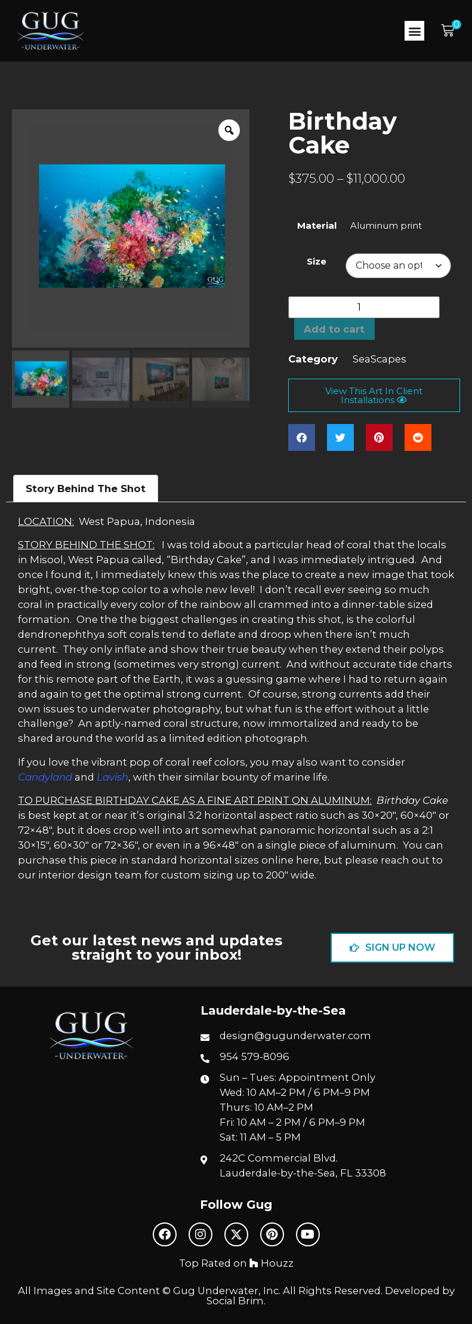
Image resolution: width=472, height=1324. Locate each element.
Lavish (112, 777)
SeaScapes (379, 359)
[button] (414, 31)
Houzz (271, 1263)
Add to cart (334, 329)
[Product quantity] (364, 307)
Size (316, 261)
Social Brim (235, 1301)
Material (317, 226)
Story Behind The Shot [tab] (86, 488)
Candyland (45, 777)
